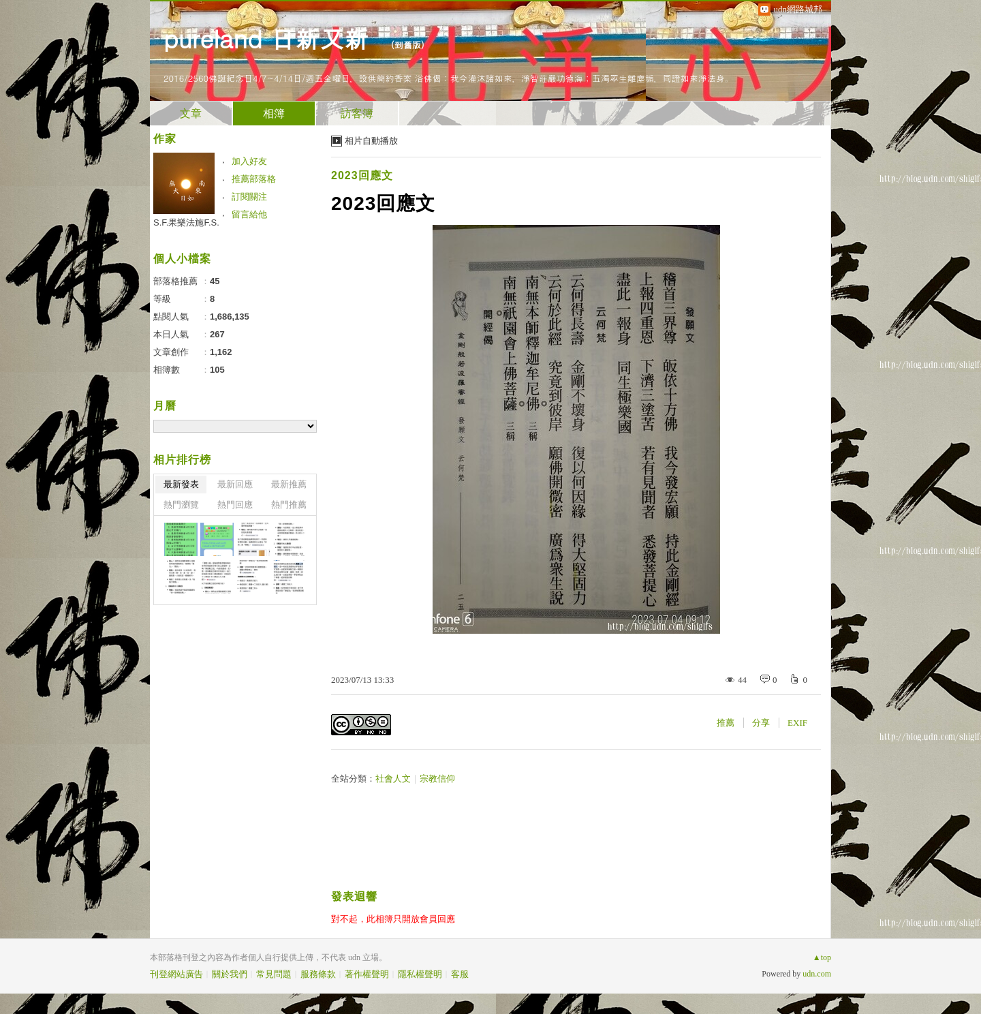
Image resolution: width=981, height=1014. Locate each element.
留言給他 (249, 214)
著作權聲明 (367, 974)
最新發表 (181, 484)
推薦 (725, 723)
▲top (822, 957)
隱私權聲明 (420, 974)
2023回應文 (362, 175)
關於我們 (229, 974)
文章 (191, 113)
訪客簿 (357, 113)
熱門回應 (235, 505)
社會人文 (393, 778)
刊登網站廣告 (176, 974)
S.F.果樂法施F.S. (186, 222)
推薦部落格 (254, 179)
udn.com (817, 974)
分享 (761, 723)
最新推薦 (289, 484)
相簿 (274, 113)
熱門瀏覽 (181, 505)
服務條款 (318, 974)
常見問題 (274, 974)
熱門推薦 (289, 505)
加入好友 (249, 161)
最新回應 (235, 484)
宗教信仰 (437, 778)
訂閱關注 (249, 196)
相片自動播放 (371, 141)
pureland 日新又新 (270, 37)
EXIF (797, 723)
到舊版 (407, 44)
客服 (460, 974)
